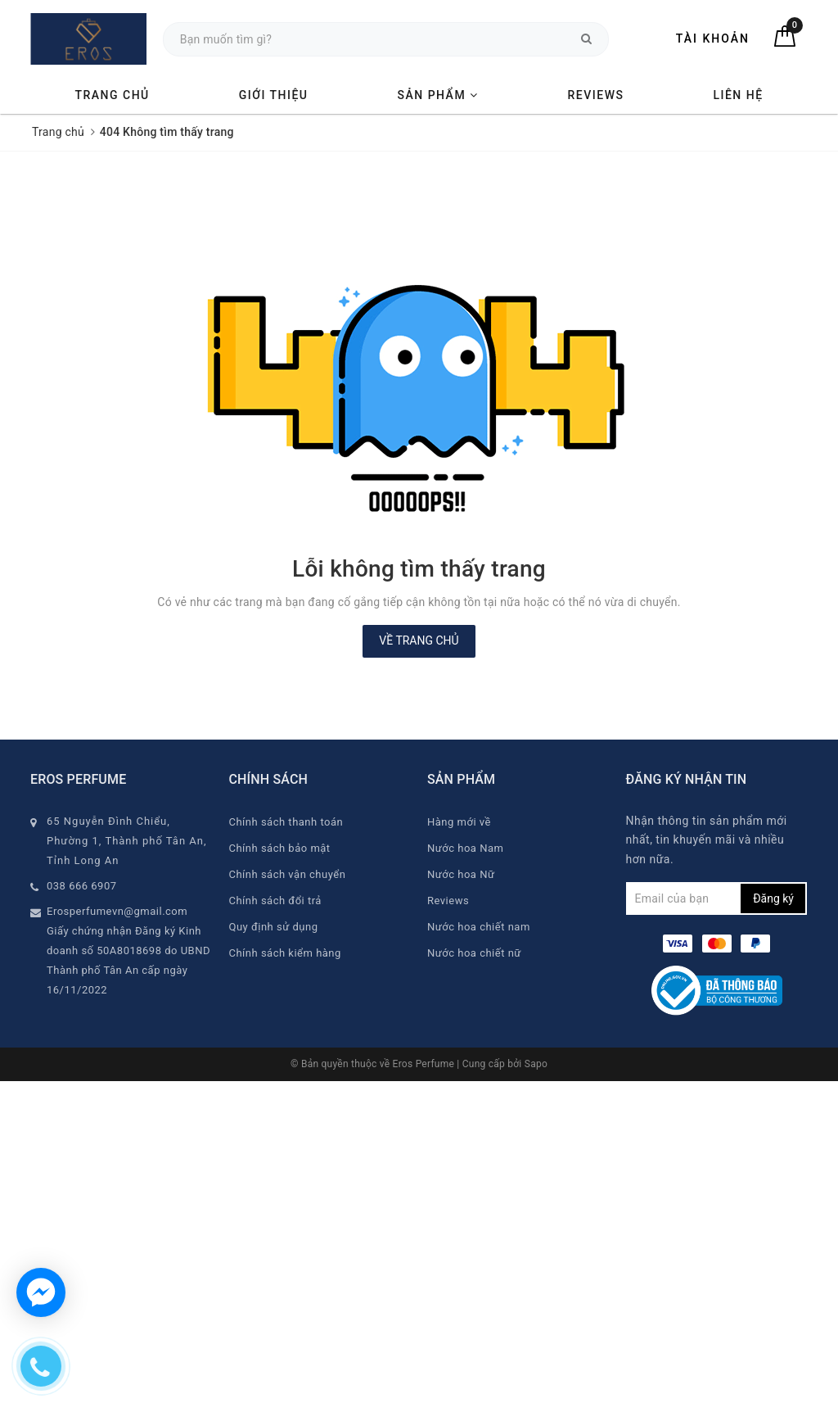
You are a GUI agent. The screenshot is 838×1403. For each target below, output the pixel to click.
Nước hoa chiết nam (478, 927)
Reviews (596, 95)
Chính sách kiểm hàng (285, 953)
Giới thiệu (274, 95)
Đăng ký (773, 898)
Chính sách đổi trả (275, 900)
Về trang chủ (418, 640)
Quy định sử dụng (273, 927)
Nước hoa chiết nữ (474, 953)
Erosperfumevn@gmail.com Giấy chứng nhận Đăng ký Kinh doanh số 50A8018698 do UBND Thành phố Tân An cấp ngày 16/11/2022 (128, 950)
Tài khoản (713, 38)
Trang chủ (111, 95)
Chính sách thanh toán (286, 822)
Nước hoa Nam (465, 848)
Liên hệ (738, 95)
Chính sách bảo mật (280, 848)
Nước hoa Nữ (460, 874)
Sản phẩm (437, 95)
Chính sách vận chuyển (287, 874)
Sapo (536, 1064)
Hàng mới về (459, 822)
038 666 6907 (82, 886)
